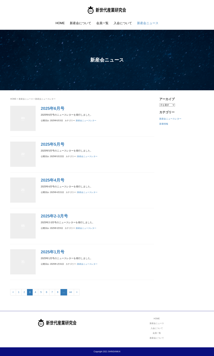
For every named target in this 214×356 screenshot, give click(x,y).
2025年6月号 (52, 108)
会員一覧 (102, 23)
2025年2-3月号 (54, 216)
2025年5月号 (52, 144)
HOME (60, 23)
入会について (123, 23)
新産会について (80, 23)
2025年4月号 (52, 180)
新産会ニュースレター (86, 120)
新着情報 (163, 124)
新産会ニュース (147, 23)
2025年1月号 (52, 252)
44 (70, 292)
